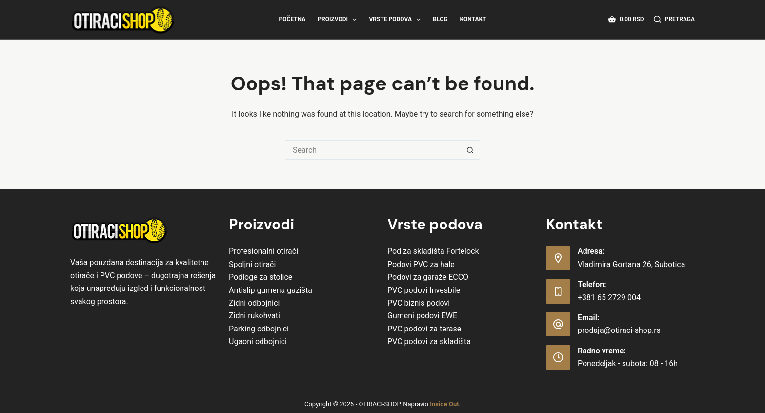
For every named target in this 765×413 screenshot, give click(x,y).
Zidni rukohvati (254, 315)
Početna (292, 19)
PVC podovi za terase (424, 328)
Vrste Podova (396, 19)
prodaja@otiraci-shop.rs (619, 330)
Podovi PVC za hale (421, 264)
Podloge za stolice (260, 277)
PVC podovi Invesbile (423, 290)
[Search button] (470, 150)
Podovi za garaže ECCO (427, 277)
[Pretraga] (674, 19)
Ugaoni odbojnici (258, 341)
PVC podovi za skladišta (429, 341)
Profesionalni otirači (263, 251)
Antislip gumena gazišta (270, 290)
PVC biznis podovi (418, 303)
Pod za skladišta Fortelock (433, 251)
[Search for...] (373, 150)
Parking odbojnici (259, 328)
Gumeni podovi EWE (422, 315)
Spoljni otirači (252, 264)
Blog (440, 19)
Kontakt (473, 19)
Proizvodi (339, 19)
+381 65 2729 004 (609, 297)
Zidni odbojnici (254, 303)
